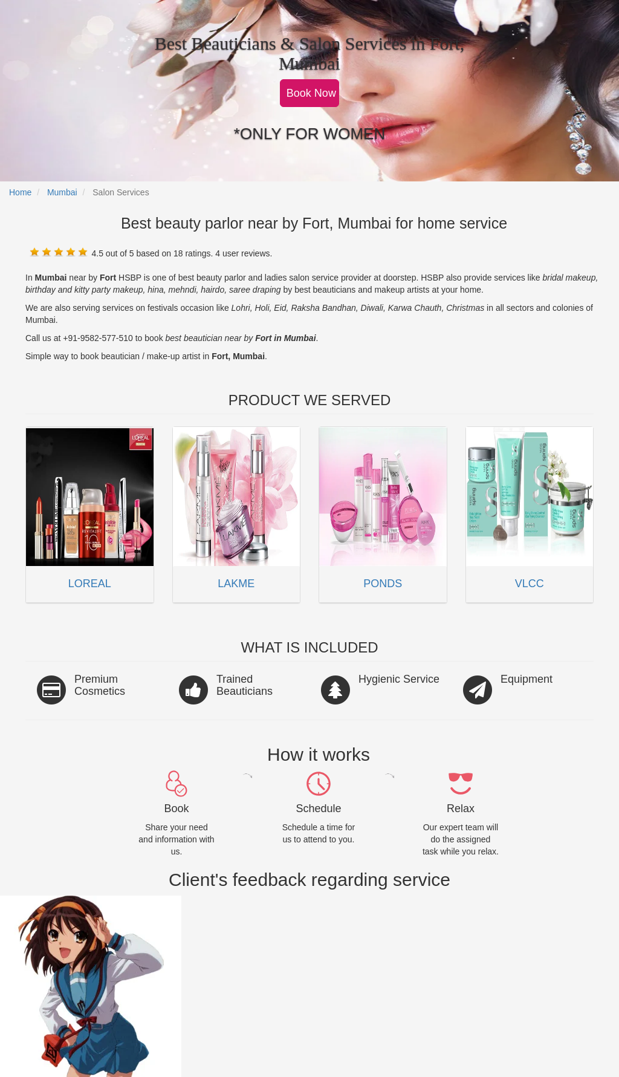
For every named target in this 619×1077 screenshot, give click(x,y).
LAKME (236, 584)
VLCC (529, 584)
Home (20, 192)
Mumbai (62, 192)
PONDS (382, 584)
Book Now (311, 93)
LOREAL (89, 584)
